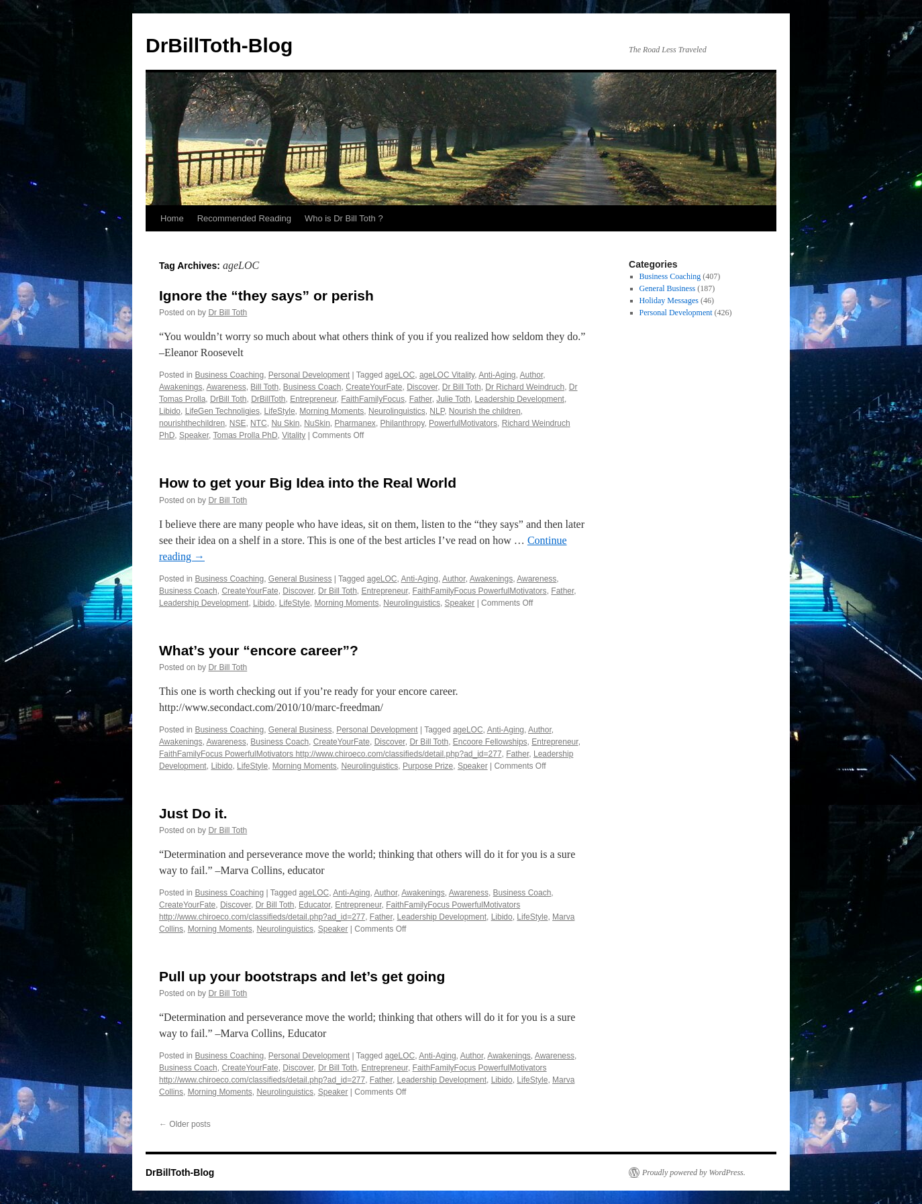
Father (420, 399)
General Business (300, 579)
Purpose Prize (428, 766)
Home (172, 218)
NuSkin (317, 423)
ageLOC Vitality (446, 375)
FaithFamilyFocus (373, 399)
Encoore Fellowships (490, 742)
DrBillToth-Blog (219, 45)
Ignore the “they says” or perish (266, 295)
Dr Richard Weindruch (524, 387)
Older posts (185, 1124)
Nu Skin (285, 423)
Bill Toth (264, 387)
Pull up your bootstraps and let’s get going (302, 976)
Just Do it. (193, 813)
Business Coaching (229, 375)
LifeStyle (279, 411)
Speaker (194, 435)
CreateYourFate (374, 387)
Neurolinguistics (396, 411)
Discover (422, 387)
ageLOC (400, 375)
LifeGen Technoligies (222, 411)
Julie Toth (453, 399)
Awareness (226, 387)
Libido (170, 411)
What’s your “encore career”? (258, 650)
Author (532, 375)
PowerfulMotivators (463, 423)
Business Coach (312, 387)
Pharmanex (355, 423)
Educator (314, 905)
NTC (258, 423)
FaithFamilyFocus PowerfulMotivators (480, 591)
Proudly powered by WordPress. (694, 1172)
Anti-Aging (496, 375)
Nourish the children (485, 411)
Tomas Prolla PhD (245, 435)
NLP (436, 411)
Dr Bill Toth (227, 312)
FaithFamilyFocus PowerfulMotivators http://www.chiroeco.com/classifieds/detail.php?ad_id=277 (330, 754)
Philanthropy (402, 423)
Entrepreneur (313, 399)
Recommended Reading (244, 218)
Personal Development (309, 375)
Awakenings (181, 387)
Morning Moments (331, 411)
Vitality (293, 435)
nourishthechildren (192, 423)
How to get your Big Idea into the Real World (307, 482)
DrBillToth (268, 399)
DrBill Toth (228, 399)
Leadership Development (519, 399)
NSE (237, 423)
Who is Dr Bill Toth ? (344, 218)
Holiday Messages (669, 300)
